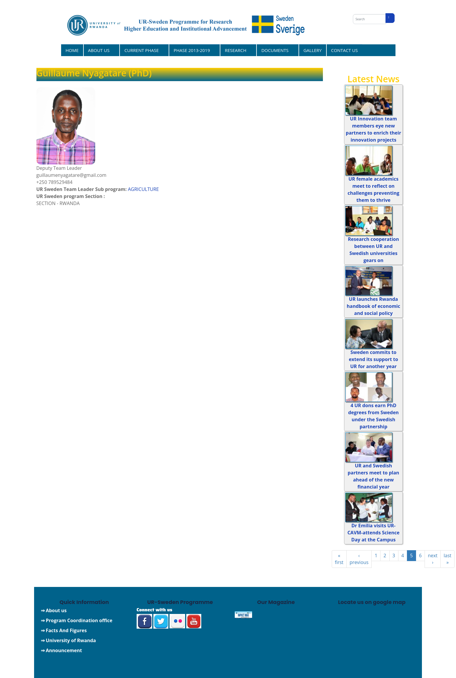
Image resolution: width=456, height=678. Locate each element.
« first (339, 558)
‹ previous (359, 558)
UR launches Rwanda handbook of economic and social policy (373, 306)
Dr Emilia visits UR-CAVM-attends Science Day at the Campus (373, 532)
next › (432, 558)
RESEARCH (236, 50)
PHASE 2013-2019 (193, 50)
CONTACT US (344, 50)
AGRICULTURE (143, 189)
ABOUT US (99, 50)
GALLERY (313, 50)
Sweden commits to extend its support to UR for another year (373, 359)
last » (447, 558)
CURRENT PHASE (142, 50)
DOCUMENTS (275, 50)
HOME (72, 50)
